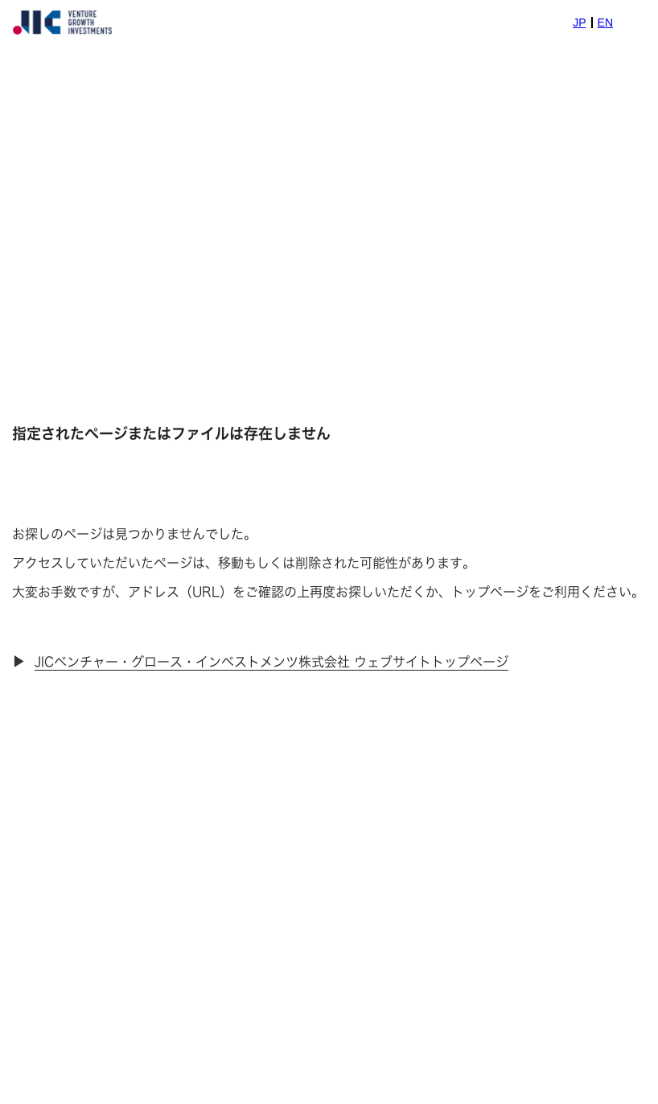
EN (605, 22)
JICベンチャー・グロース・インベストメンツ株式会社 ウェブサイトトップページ (271, 661)
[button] (635, 22)
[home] (62, 22)
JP (579, 22)
